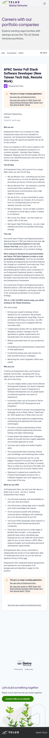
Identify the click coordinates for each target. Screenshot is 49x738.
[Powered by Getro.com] (25, 663)
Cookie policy (29, 669)
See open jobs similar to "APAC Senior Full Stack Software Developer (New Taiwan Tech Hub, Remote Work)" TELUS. (26, 141)
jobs (3, 91)
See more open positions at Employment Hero (24, 643)
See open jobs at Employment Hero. (23, 135)
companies (11, 91)
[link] (17, 699)
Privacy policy (18, 669)
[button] (44, 3)
